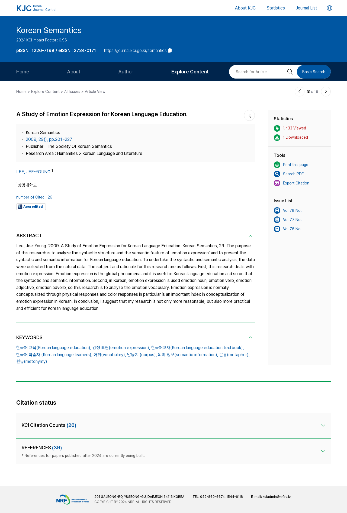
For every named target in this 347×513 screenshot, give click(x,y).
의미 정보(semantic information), (188, 354)
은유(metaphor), (234, 354)
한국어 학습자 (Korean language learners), (54, 354)
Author (125, 71)
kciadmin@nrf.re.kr (277, 497)
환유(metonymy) (31, 361)
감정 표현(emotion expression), (121, 347)
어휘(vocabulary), (110, 354)
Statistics (275, 8)
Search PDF (289, 174)
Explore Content (190, 71)
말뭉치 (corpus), (142, 354)
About (73, 71)
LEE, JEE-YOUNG (33, 171)
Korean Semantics (49, 30)
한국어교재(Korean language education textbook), (197, 347)
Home (22, 71)
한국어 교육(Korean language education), (53, 347)
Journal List (306, 8)
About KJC (245, 8)
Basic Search (313, 72)
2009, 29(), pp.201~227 (49, 139)
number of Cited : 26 (34, 197)
